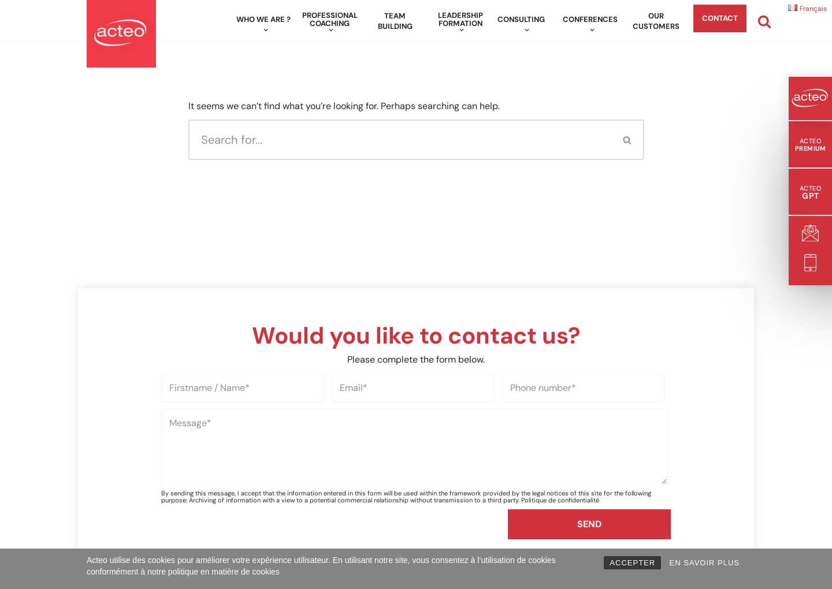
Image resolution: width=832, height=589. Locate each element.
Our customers (656, 21)
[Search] (764, 21)
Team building (395, 21)
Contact (720, 18)
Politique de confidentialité (560, 500)
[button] (265, 30)
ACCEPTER (632, 562)
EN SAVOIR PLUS (705, 562)
